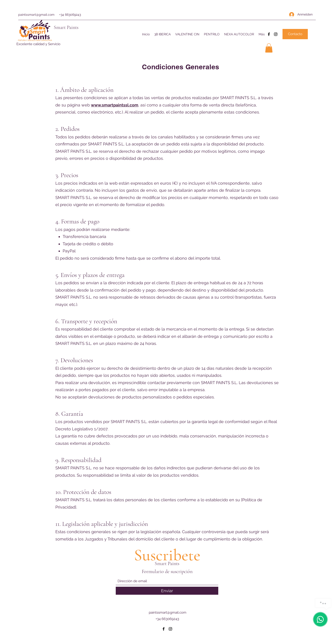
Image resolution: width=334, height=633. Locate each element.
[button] (269, 48)
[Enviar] (167, 591)
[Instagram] (275, 34)
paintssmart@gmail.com (36, 14)
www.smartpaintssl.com (114, 105)
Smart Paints (66, 27)
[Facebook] (269, 34)
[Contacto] (295, 34)
